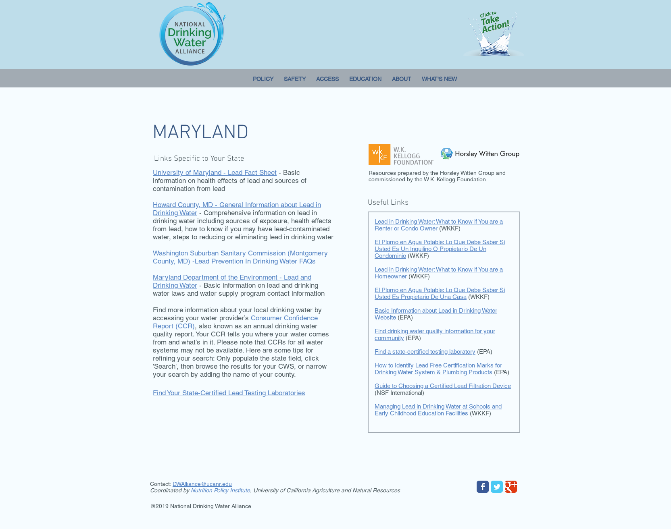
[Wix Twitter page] (497, 487)
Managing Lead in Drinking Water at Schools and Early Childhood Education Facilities (438, 410)
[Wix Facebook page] (483, 487)
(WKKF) (480, 413)
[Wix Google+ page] (511, 487)
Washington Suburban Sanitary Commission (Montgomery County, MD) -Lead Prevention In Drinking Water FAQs (240, 257)
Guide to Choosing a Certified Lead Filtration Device (443, 385)
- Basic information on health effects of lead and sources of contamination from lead (229, 180)
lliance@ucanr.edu (208, 484)
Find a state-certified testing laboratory (425, 351)
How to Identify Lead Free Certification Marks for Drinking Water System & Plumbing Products (438, 368)
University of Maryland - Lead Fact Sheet (215, 172)
